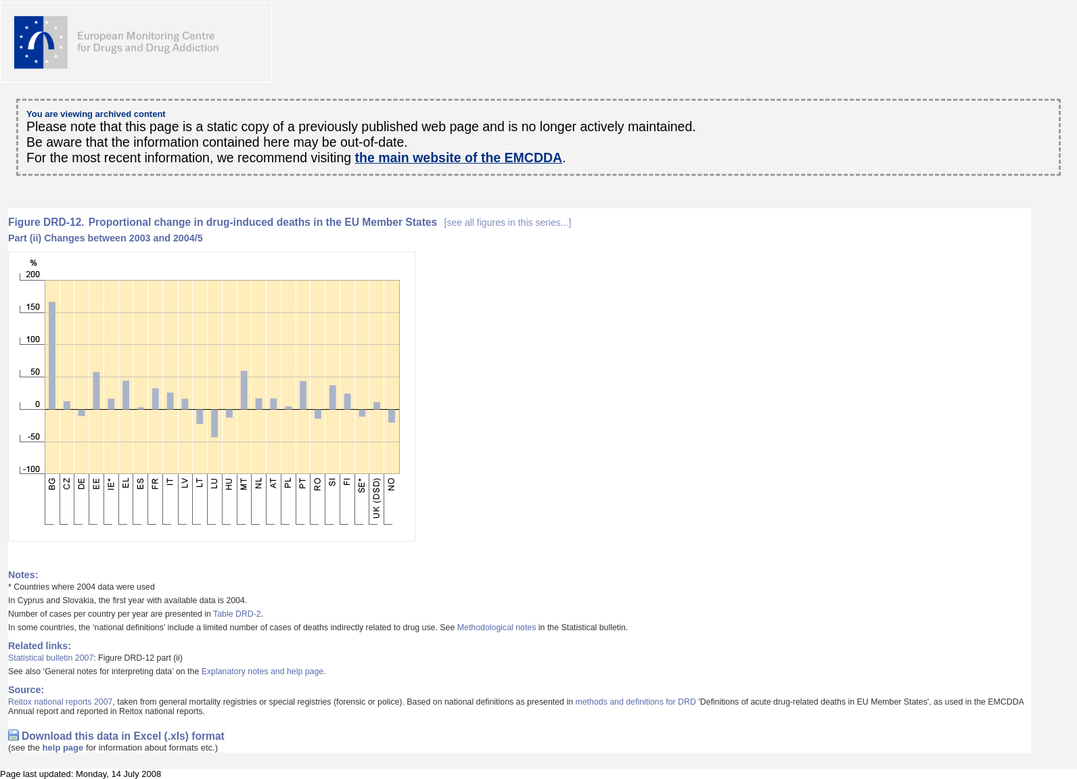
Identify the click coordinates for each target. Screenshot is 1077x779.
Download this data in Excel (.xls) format (123, 736)
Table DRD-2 (237, 614)
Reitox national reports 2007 (60, 702)
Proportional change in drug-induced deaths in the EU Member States (330, 222)
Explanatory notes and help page (263, 671)
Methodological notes (496, 627)
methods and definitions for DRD (635, 702)
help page (63, 747)
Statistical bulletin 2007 (50, 658)
